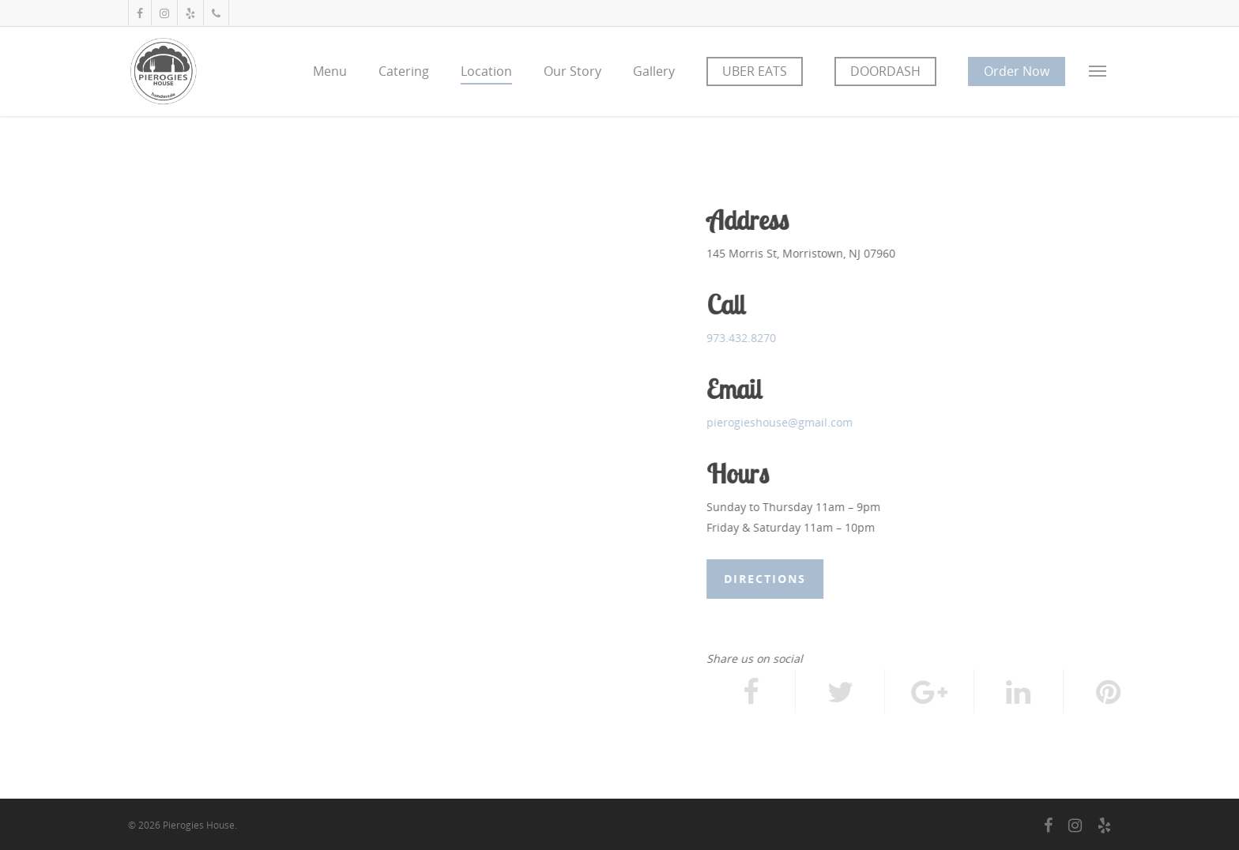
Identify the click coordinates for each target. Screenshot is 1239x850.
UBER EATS (754, 71)
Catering (403, 71)
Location (486, 71)
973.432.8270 (742, 337)
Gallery (654, 71)
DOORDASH (885, 71)
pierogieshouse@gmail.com (780, 422)
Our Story (572, 71)
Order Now (1016, 71)
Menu (330, 71)
